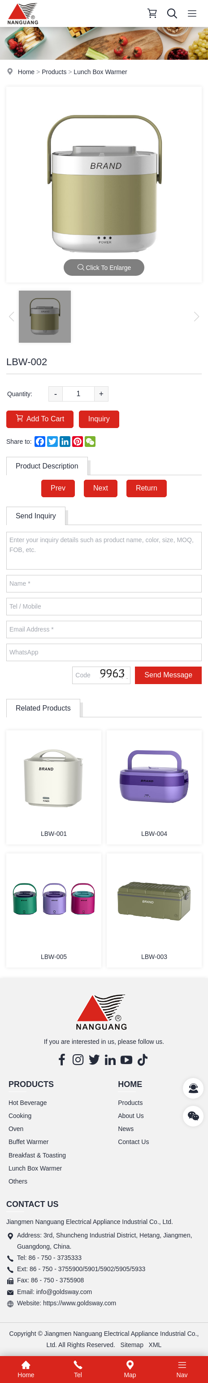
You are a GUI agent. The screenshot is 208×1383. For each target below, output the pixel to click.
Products (54, 71)
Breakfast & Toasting (37, 1155)
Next (100, 488)
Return (146, 488)
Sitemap (132, 1344)
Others (18, 1181)
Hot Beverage (28, 1102)
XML (155, 1344)
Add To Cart (40, 418)
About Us (131, 1115)
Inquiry (99, 419)
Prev (58, 488)
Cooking (20, 1115)
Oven (16, 1128)
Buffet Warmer (28, 1141)
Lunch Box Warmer (100, 71)
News (126, 1128)
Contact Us (133, 1141)
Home (26, 71)
